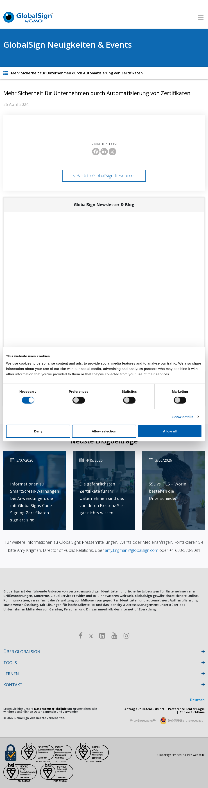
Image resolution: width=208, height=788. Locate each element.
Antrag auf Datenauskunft (144, 709)
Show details (182, 417)
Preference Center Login (186, 709)
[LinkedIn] (104, 151)
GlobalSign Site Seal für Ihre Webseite (181, 755)
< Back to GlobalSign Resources (104, 176)
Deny (38, 431)
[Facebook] (95, 151)
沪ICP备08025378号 (143, 721)
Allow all (170, 431)
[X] (112, 151)
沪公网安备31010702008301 (186, 721)
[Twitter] (91, 635)
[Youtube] (114, 635)
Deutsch (197, 699)
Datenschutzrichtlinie (50, 709)
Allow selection (104, 431)
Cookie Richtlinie (192, 712)
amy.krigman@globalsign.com (131, 550)
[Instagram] (126, 635)
